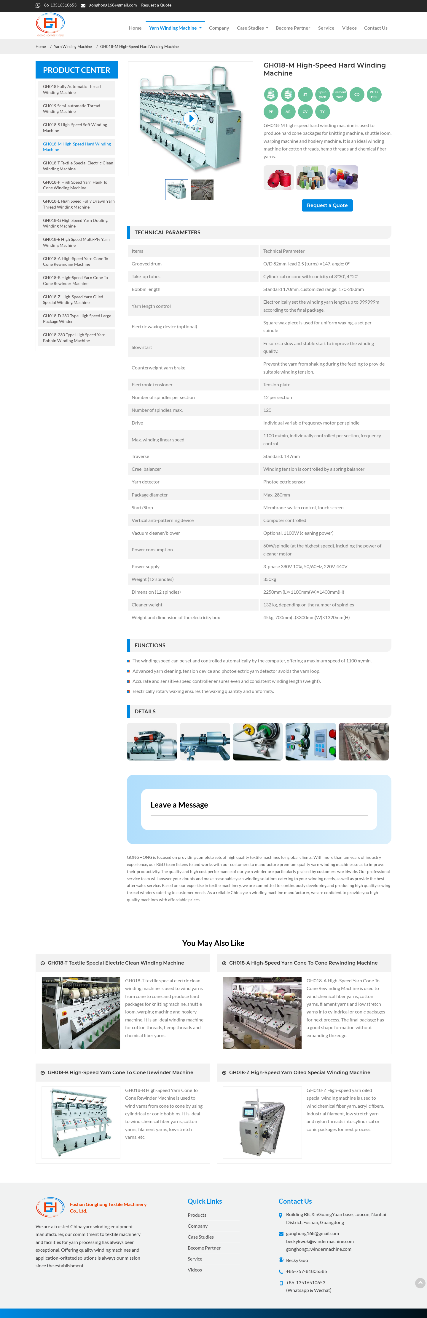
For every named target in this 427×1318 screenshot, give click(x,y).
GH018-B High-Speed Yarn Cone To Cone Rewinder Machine (75, 280)
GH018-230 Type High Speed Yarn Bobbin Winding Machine (74, 337)
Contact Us (376, 28)
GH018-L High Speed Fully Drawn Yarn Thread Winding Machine (79, 203)
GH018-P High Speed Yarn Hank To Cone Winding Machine (75, 185)
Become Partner (293, 28)
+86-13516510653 (59, 4)
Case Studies (201, 1236)
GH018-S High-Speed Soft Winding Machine (75, 127)
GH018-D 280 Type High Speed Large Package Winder (77, 318)
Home (135, 28)
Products (197, 1215)
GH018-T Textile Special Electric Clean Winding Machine (78, 165)
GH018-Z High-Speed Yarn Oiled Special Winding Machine (73, 299)
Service (326, 28)
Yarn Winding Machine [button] (173, 28)
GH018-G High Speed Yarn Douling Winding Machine (75, 223)
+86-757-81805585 (306, 1271)
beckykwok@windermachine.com (320, 1241)
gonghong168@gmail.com (113, 4)
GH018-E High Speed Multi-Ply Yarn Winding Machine (76, 242)
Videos (349, 28)
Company (219, 28)
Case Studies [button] (251, 28)
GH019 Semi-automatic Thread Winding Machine (71, 108)
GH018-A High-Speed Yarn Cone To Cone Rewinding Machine (75, 261)
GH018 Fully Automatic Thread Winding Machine (72, 89)
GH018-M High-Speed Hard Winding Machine (77, 146)
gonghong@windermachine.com (318, 1249)
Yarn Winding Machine (73, 46)
